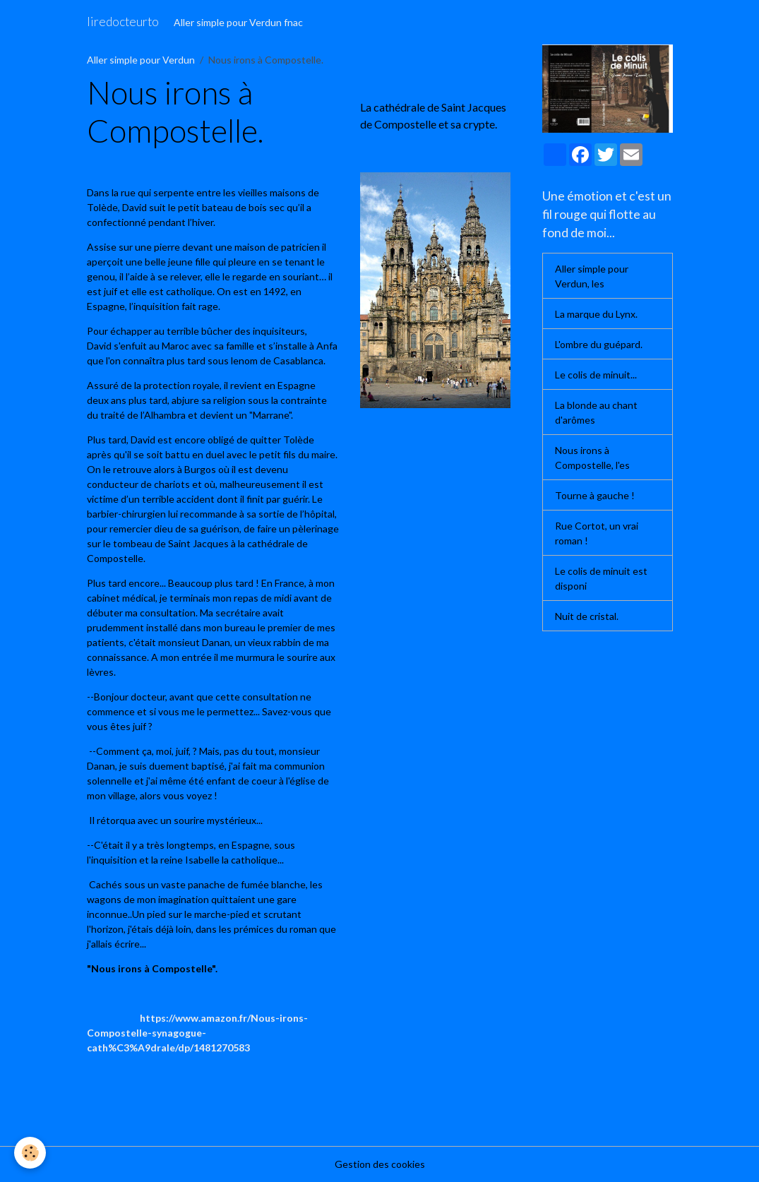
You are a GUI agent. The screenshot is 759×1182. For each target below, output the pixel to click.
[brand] (123, 22)
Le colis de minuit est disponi (601, 578)
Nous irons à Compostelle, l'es (592, 457)
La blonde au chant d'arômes (596, 412)
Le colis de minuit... (596, 375)
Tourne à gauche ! (595, 495)
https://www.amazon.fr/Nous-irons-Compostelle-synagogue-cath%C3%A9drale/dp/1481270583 (197, 1032)
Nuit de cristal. (586, 616)
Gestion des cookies (380, 1164)
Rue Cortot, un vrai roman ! (596, 533)
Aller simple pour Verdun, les (591, 276)
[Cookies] (30, 1153)
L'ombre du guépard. (599, 344)
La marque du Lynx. (596, 314)
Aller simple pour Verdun (141, 60)
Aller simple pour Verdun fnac (238, 22)
